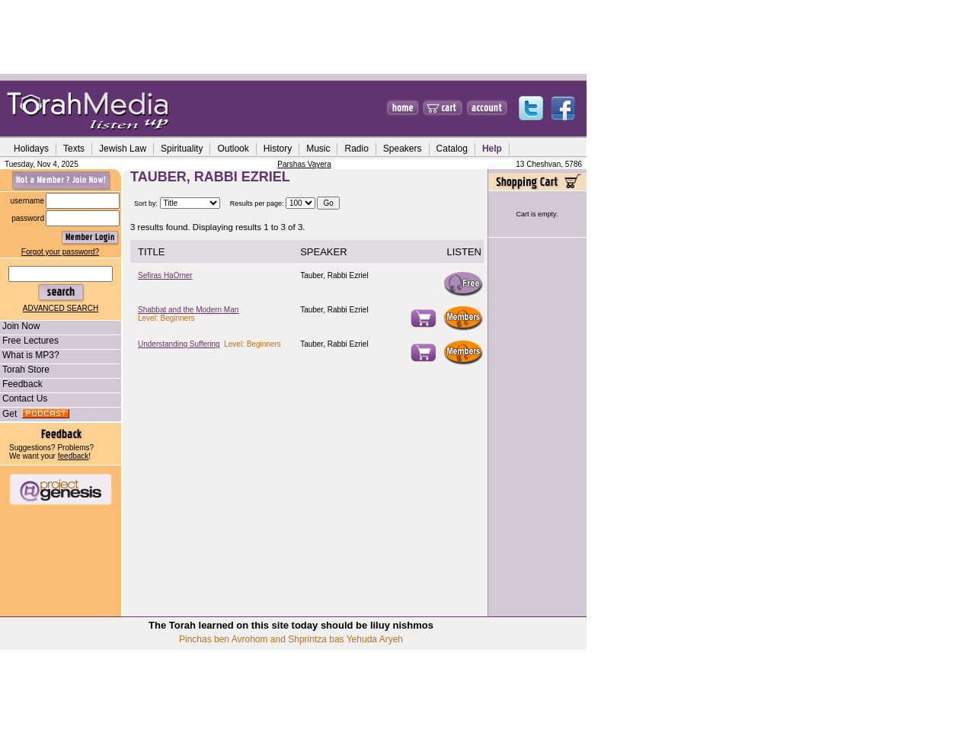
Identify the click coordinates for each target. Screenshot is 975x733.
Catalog (452, 148)
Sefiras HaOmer (165, 275)
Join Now (20, 326)
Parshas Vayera (304, 164)
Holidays (31, 148)
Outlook (232, 148)
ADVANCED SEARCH (60, 308)
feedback (73, 456)
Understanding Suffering (179, 344)
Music (318, 148)
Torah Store (25, 369)
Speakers (402, 148)
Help (492, 148)
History (278, 148)
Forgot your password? (60, 252)
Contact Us (23, 398)
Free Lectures (29, 340)
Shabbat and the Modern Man (188, 310)
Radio (356, 148)
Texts (74, 148)
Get (34, 413)
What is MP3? (29, 355)
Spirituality (182, 148)
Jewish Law (122, 148)
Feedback (21, 384)
